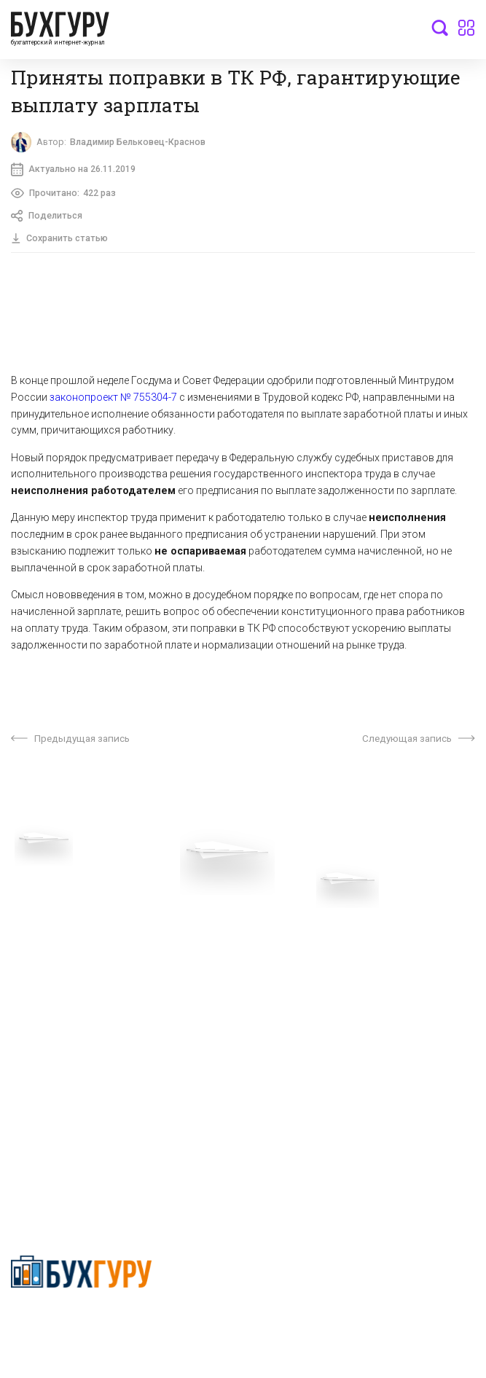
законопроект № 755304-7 (113, 401)
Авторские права (52, 1038)
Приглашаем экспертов (67, 947)
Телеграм (34, 970)
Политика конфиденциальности (81, 1323)
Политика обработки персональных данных (348, 970)
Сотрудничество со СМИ (302, 947)
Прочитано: (65, 196)
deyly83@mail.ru (63, 1163)
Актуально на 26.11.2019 (74, 171)
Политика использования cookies (323, 992)
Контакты (34, 992)
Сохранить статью (60, 241)
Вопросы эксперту (54, 925)
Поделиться (48, 219)
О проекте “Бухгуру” (290, 925)
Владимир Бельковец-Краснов (143, 143)
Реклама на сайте (53, 1015)
